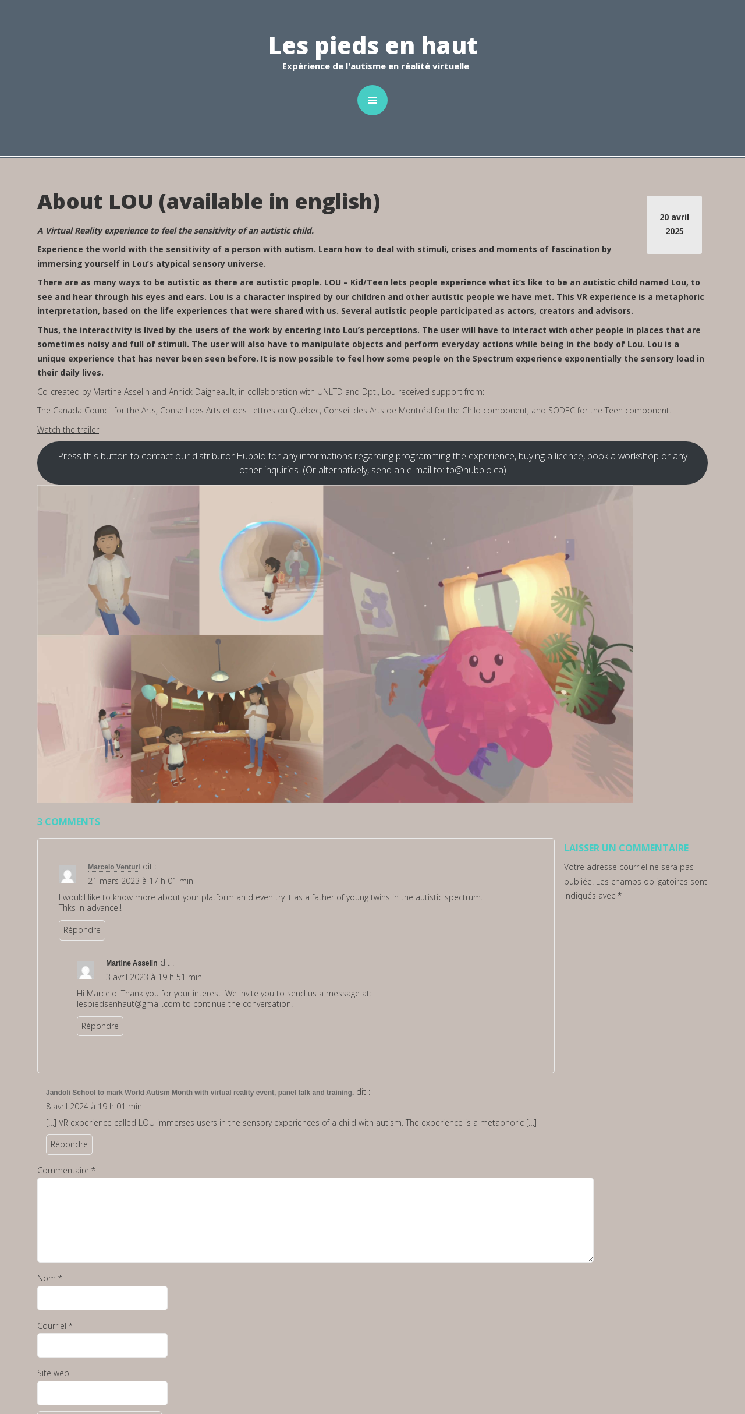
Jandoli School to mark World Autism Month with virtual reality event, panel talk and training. (200, 1092)
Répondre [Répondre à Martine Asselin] (100, 1025)
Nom (49, 1278)
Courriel (55, 1325)
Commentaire (66, 1170)
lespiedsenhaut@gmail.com (128, 1003)
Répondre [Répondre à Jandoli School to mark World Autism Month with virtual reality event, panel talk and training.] (69, 1144)
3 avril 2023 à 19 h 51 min (154, 976)
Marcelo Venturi (114, 867)
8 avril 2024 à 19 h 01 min (94, 1106)
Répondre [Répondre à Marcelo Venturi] (82, 929)
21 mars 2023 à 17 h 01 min (140, 880)
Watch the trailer (68, 429)
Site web (53, 1372)
